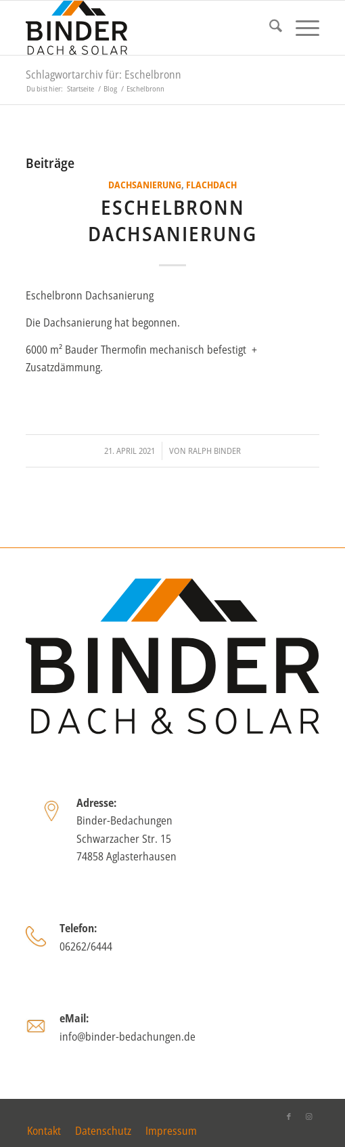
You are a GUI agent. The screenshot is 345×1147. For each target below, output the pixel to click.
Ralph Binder (214, 450)
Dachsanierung (144, 184)
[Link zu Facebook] (289, 1116)
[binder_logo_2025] (143, 28)
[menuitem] (269, 28)
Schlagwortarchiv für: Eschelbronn (103, 74)
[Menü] (300, 28)
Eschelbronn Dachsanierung (172, 220)
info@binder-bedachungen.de (128, 1036)
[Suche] (269, 28)
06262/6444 (86, 946)
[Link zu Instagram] (309, 1116)
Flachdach (211, 184)
